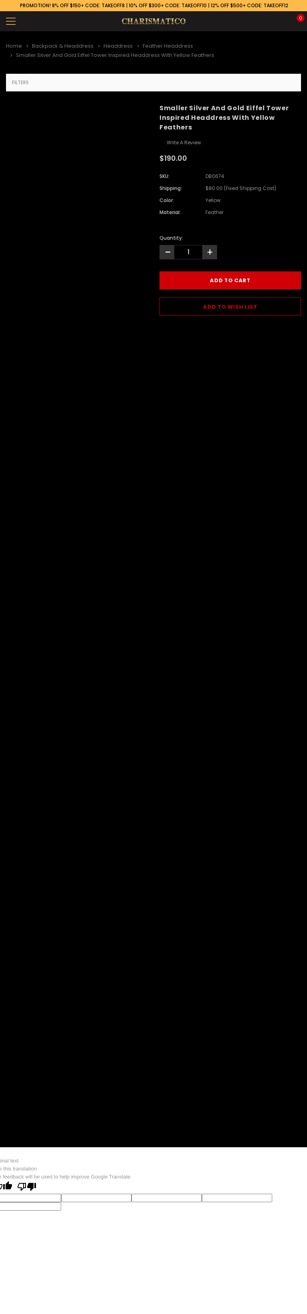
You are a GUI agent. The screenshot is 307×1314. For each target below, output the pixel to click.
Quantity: (171, 237)
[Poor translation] (27, 1187)
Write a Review (184, 142)
